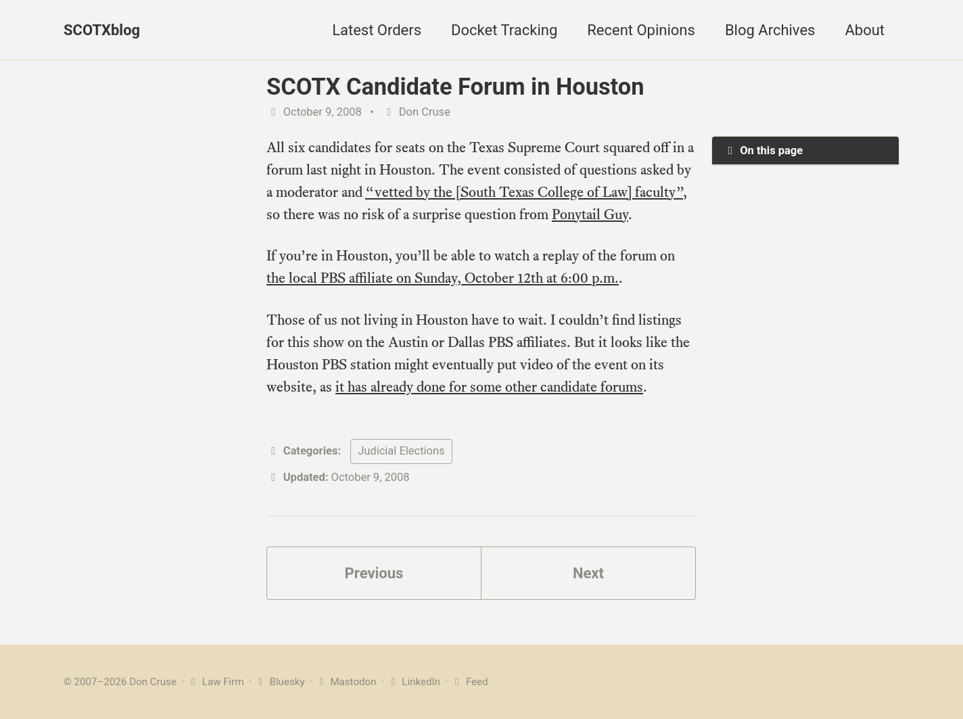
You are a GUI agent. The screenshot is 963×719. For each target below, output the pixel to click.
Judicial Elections (401, 450)
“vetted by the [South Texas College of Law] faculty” (524, 192)
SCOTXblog (102, 30)
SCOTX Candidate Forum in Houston (455, 86)
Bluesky (279, 682)
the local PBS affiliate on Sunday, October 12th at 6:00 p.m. (442, 278)
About (865, 30)
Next (588, 573)
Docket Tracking (504, 30)
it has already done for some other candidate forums (489, 386)
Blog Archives (770, 30)
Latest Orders (376, 30)
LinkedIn (413, 682)
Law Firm (215, 682)
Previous (374, 573)
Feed (469, 682)
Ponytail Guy (590, 214)
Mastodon (346, 682)
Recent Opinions (641, 30)
